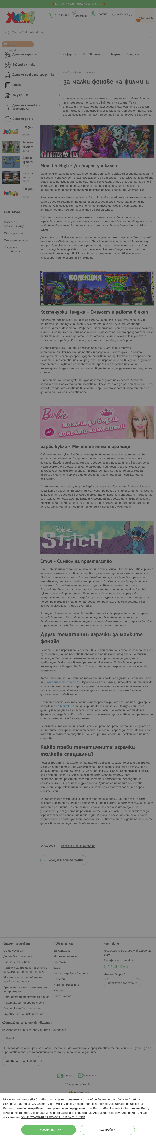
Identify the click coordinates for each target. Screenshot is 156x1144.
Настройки (107, 1130)
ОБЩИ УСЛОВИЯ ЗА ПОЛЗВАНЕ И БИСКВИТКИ (53, 1117)
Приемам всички (48, 1130)
